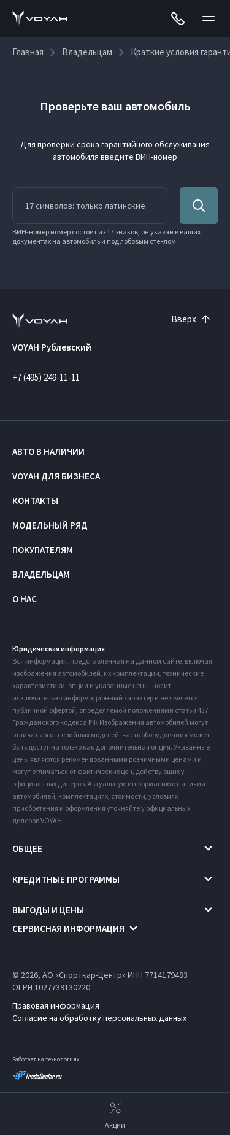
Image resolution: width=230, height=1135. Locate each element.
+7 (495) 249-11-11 (46, 377)
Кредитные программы (66, 879)
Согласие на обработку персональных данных (99, 1017)
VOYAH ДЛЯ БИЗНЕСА (56, 476)
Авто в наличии (48, 451)
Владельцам (41, 574)
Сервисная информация (68, 928)
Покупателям (42, 550)
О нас (24, 599)
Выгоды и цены (48, 910)
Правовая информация (55, 1005)
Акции (115, 1114)
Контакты (35, 500)
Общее (27, 848)
